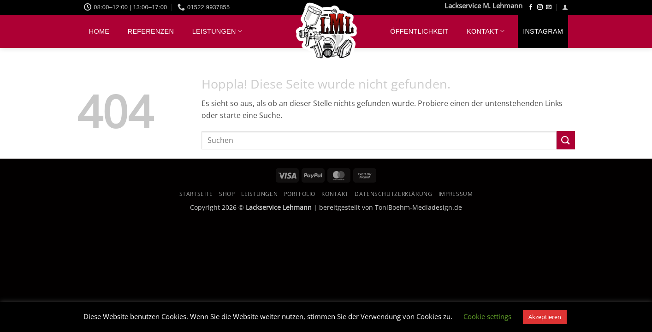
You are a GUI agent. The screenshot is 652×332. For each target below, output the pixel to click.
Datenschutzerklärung (393, 194)
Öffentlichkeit (419, 31)
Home (99, 31)
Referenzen (151, 31)
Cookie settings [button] (487, 316)
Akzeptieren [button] (544, 317)
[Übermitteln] (566, 140)
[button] (565, 7)
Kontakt (485, 31)
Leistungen (217, 31)
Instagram (543, 31)
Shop (227, 194)
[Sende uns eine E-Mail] (548, 7)
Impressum (456, 194)
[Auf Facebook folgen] (530, 7)
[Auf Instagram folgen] (540, 7)
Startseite (196, 194)
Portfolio (300, 194)
